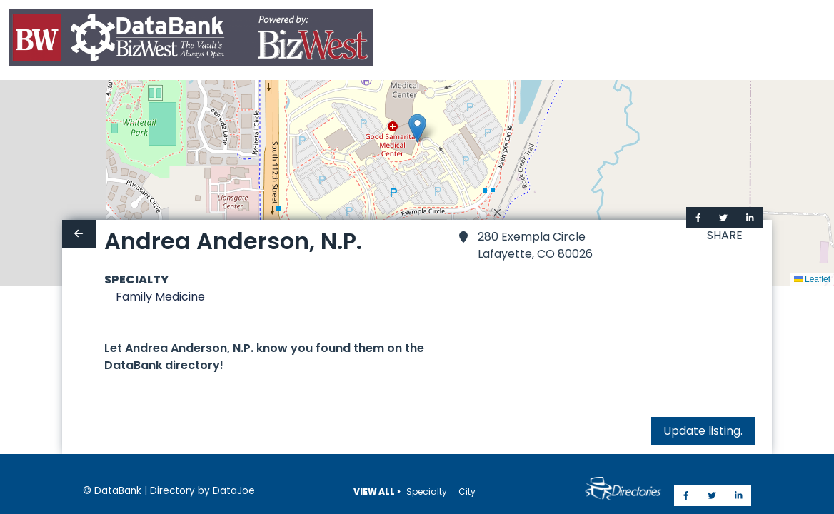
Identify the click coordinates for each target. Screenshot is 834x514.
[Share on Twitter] (723, 217)
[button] (417, 128)
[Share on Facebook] (698, 217)
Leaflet (812, 279)
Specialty (426, 491)
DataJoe (234, 491)
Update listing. (703, 431)
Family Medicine (160, 296)
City (467, 491)
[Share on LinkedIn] (750, 217)
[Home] (191, 40)
